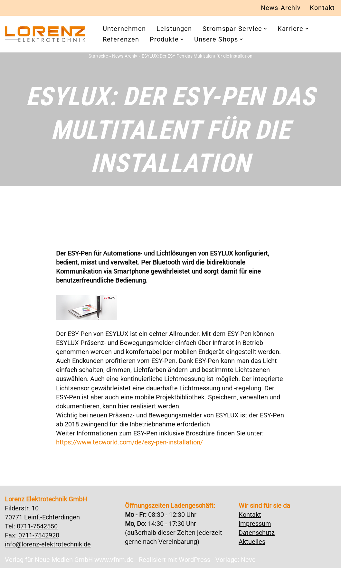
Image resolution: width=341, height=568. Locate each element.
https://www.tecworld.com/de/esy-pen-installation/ (129, 442)
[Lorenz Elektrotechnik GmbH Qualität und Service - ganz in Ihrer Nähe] (45, 34)
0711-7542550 (37, 526)
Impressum (255, 523)
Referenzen (121, 39)
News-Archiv (281, 8)
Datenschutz (257, 532)
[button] (265, 29)
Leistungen (174, 29)
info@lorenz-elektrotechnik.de (48, 544)
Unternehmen (124, 29)
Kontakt (322, 8)
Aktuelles (252, 541)
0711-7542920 (38, 535)
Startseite (98, 56)
